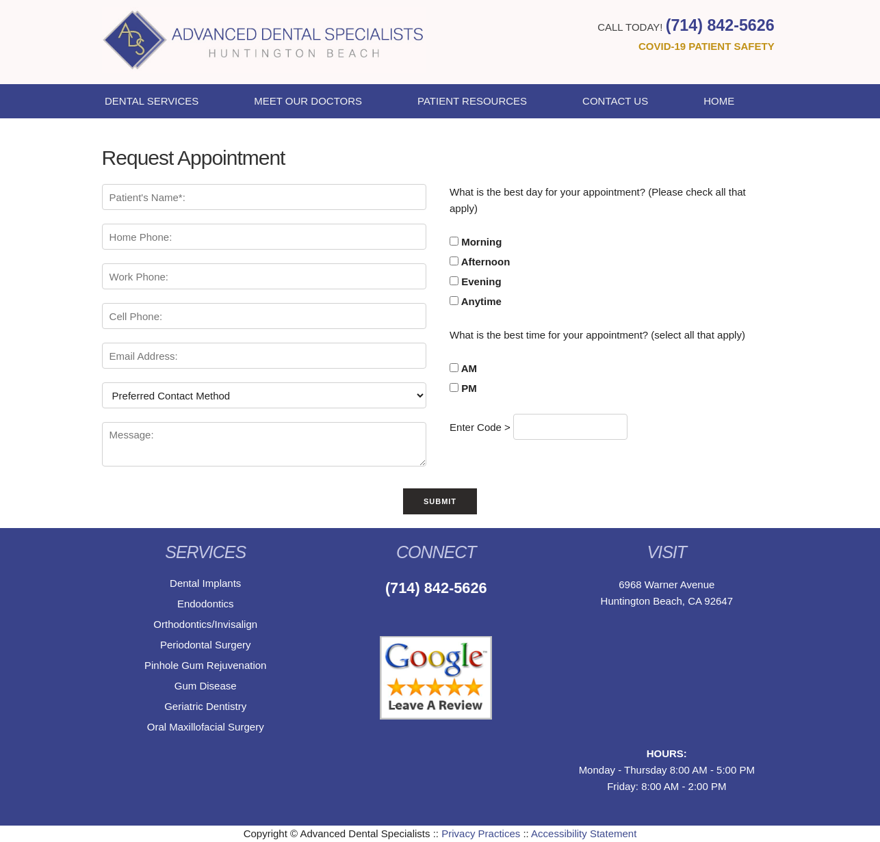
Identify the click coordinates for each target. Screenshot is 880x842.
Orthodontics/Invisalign (205, 624)
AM (463, 368)
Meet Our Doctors (308, 101)
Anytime (476, 301)
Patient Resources (472, 101)
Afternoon (480, 261)
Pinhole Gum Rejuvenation (205, 665)
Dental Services (151, 101)
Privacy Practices (480, 833)
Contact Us (615, 101)
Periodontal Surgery (205, 644)
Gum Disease (205, 686)
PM (463, 388)
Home (718, 101)
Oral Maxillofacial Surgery (205, 727)
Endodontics (205, 603)
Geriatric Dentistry (205, 706)
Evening (476, 281)
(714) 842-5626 (720, 25)
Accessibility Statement (583, 833)
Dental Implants (205, 583)
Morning (476, 242)
